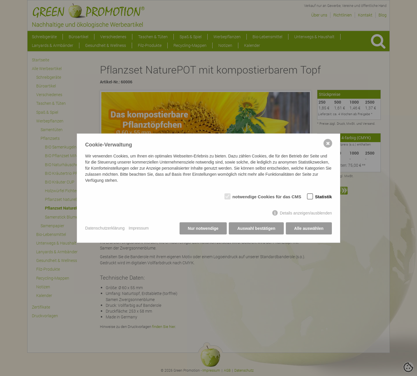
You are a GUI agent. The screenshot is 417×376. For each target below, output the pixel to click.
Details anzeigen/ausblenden (306, 213)
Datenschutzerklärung (105, 228)
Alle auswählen (308, 228)
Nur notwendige (203, 228)
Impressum (139, 228)
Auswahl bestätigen (256, 228)
